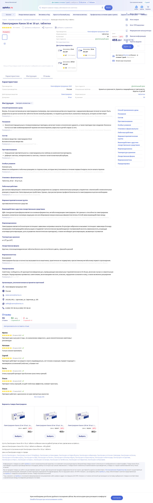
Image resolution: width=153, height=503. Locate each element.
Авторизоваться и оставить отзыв (16, 326)
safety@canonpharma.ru (14, 303)
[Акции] (136, 8)
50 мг (70, 97)
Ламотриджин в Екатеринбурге (64, 457)
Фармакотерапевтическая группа (128, 137)
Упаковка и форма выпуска (128, 129)
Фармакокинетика (125, 160)
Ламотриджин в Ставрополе (78, 460)
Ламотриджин (46, 19)
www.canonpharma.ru (13, 295)
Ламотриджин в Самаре (41, 460)
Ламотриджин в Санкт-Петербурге (28, 455)
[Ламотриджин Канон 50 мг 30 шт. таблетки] (86, 53)
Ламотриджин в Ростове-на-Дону (12, 457)
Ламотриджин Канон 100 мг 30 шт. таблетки (82, 425)
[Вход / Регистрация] (150, 15)
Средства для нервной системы (31, 19)
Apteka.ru (28, 464)
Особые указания (124, 125)
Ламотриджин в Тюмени (45, 457)
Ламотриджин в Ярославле (96, 460)
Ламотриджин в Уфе (30, 457)
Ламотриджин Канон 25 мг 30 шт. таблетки (18, 425)
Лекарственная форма (126, 156)
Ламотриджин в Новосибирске (69, 455)
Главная (4, 19)
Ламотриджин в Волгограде (104, 457)
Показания (122, 114)
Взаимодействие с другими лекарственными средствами (129, 143)
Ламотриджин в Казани (25, 460)
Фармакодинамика (125, 149)
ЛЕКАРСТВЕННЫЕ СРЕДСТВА (15, 19)
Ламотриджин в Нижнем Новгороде (108, 455)
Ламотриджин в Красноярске (84, 457)
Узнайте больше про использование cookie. (46, 499)
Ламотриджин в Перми (9, 460)
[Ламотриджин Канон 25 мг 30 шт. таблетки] (66, 53)
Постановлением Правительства (116, 470)
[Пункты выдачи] (150, 43)
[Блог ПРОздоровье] (150, 27)
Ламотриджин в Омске (128, 455)
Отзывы (46, 76)
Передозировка (124, 164)
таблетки (141, 94)
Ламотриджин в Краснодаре (49, 455)
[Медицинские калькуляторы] (150, 32)
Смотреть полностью (24, 103)
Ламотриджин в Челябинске (59, 460)
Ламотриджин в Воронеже (87, 455)
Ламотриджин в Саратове (121, 457)
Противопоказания (125, 121)
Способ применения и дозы (128, 110)
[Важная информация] (150, 38)
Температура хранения (126, 152)
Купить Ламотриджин (9, 455)
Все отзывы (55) (39, 397)
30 (144, 97)
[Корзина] (148, 8)
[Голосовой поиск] (102, 7)
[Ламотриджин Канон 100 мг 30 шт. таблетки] (66, 65)
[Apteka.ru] (9, 7)
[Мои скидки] (150, 21)
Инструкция (31, 76)
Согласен (117, 498)
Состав (120, 117)
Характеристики (12, 76)
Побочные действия (125, 132)
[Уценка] (142, 8)
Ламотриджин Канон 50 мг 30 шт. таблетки (50, 425)
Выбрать (18, 436)
